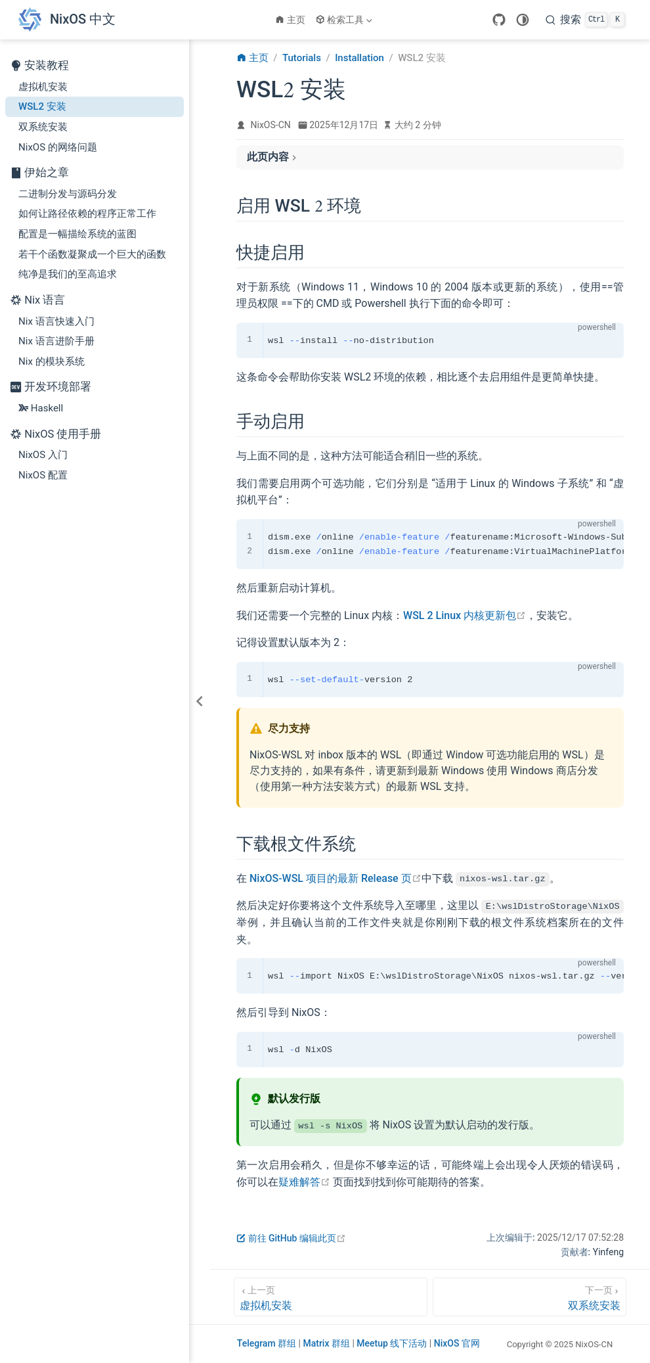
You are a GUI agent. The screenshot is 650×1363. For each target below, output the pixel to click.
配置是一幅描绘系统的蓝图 (77, 234)
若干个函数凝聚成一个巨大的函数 (92, 254)
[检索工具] (345, 19)
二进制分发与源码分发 (67, 194)
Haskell (40, 408)
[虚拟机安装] (330, 1297)
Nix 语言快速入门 (56, 321)
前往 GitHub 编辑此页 (291, 1238)
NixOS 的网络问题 (57, 147)
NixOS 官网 (457, 1343)
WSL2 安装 (42, 106)
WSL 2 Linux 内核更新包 (464, 615)
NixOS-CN (271, 125)
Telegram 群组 (268, 1343)
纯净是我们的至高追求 (67, 274)
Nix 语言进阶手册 (56, 341)
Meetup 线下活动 (393, 1343)
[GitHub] (498, 19)
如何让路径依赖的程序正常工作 (87, 213)
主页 (290, 19)
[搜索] (585, 19)
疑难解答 (304, 1181)
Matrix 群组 (327, 1343)
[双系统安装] (529, 1297)
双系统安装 (43, 127)
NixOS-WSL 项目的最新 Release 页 (335, 878)
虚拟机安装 (43, 87)
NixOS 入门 (43, 455)
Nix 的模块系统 (51, 361)
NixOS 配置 (43, 475)
